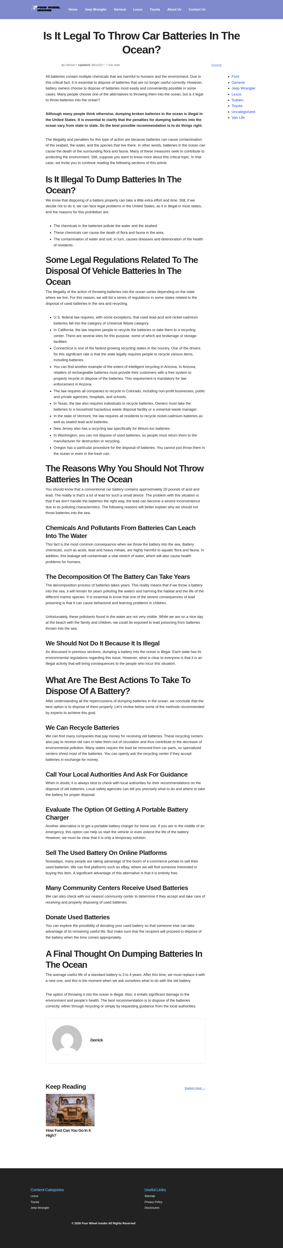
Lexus (137, 9)
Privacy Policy (153, 1202)
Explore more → (195, 1088)
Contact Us (197, 9)
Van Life (238, 117)
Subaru (237, 100)
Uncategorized (243, 112)
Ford (235, 76)
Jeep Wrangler (96, 9)
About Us (174, 9)
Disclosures (151, 1207)
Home (73, 9)
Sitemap (149, 1196)
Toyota (155, 9)
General (120, 9)
